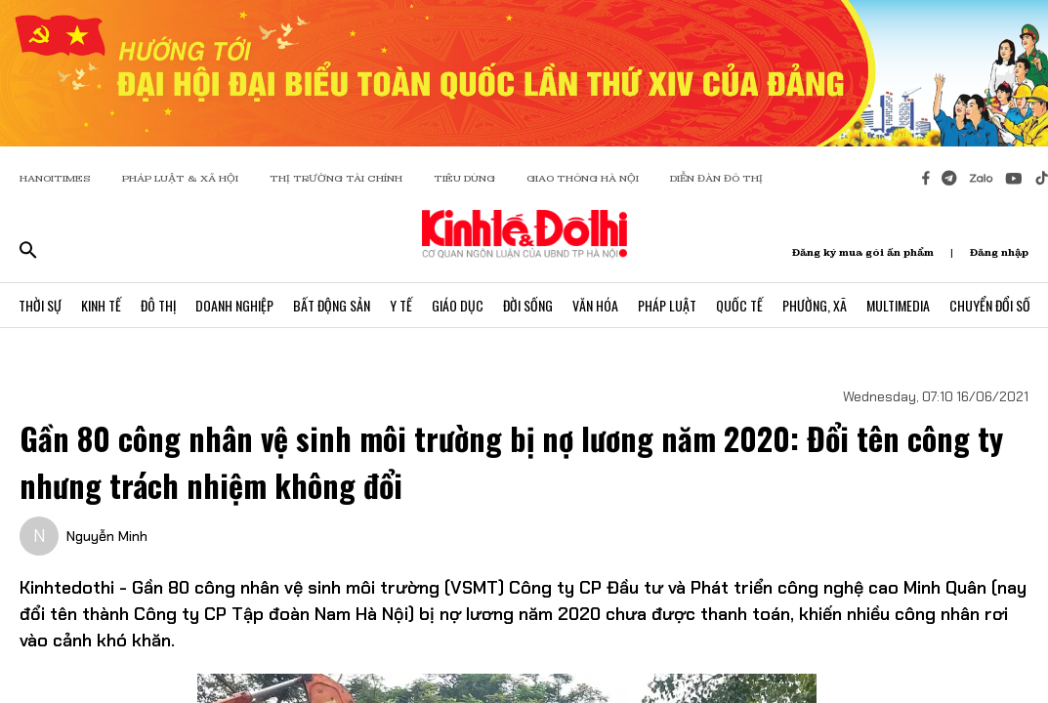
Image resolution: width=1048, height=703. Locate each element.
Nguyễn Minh (106, 536)
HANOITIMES (55, 178)
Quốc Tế (739, 305)
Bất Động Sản (331, 305)
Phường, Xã (814, 305)
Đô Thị (158, 305)
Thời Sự (40, 305)
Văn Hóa (595, 305)
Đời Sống (528, 305)
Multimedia (898, 305)
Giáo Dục (457, 305)
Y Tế (401, 305)
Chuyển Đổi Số (989, 305)
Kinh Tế (101, 305)
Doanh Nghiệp (234, 305)
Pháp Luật (667, 305)
